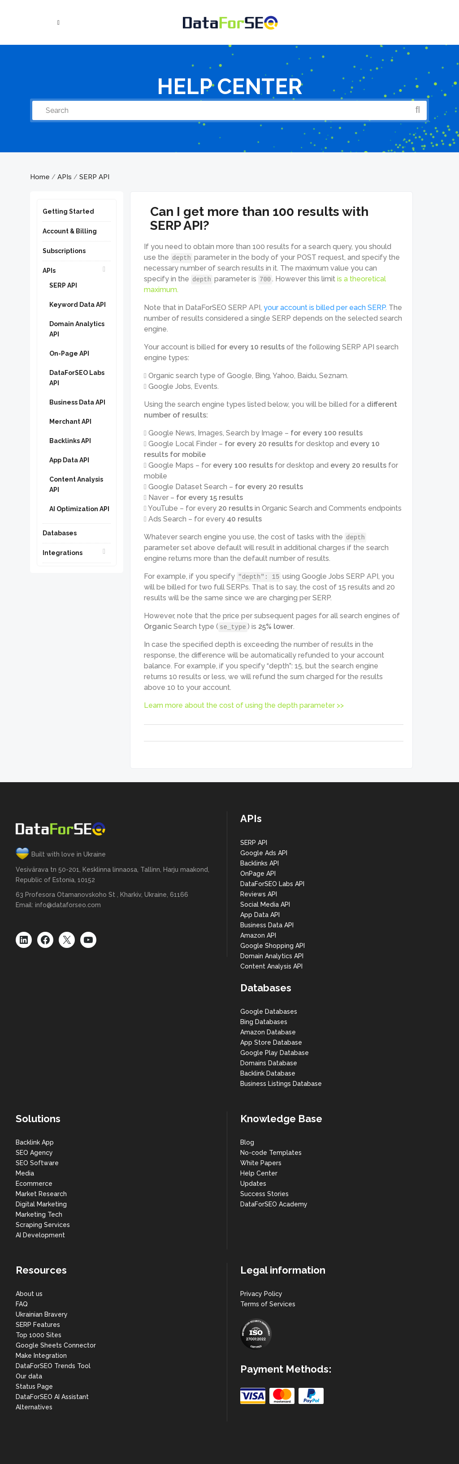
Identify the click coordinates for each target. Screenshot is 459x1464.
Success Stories (264, 1193)
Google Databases (268, 1011)
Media (25, 1173)
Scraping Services (43, 1224)
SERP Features (38, 1324)
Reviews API (258, 894)
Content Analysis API (271, 966)
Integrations (62, 552)
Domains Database (268, 1063)
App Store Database (271, 1042)
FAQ (22, 1304)
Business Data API (77, 402)
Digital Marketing (41, 1204)
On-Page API (69, 353)
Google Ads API (263, 853)
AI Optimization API (79, 508)
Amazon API (258, 935)
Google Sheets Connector (56, 1345)
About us (29, 1293)
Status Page (34, 1386)
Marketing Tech (39, 1214)
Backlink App (35, 1142)
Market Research (41, 1193)
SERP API (94, 177)
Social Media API (265, 904)
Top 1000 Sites (38, 1335)
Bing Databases (263, 1021)
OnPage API (258, 873)
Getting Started (68, 211)
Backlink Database (267, 1073)
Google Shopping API (272, 945)
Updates (253, 1183)
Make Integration (41, 1355)
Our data (29, 1376)
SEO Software (37, 1163)
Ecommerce (34, 1183)
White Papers (260, 1163)
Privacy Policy (261, 1293)
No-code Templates (271, 1152)
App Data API (69, 460)
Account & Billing (70, 231)
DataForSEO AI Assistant (52, 1396)
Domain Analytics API (271, 956)
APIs (64, 177)
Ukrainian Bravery (42, 1314)
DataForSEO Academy (273, 1204)
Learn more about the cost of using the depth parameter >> (244, 705)
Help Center (258, 1173)
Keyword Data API (77, 304)
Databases (60, 533)
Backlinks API (70, 440)
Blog (247, 1142)
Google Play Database (274, 1052)
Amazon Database (268, 1032)
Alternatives (34, 1407)
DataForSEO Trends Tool (53, 1365)
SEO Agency (34, 1152)
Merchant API (70, 421)
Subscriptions (64, 250)
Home (40, 177)
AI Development (40, 1235)
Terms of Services (267, 1304)
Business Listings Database (281, 1083)
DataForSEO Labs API (272, 883)
